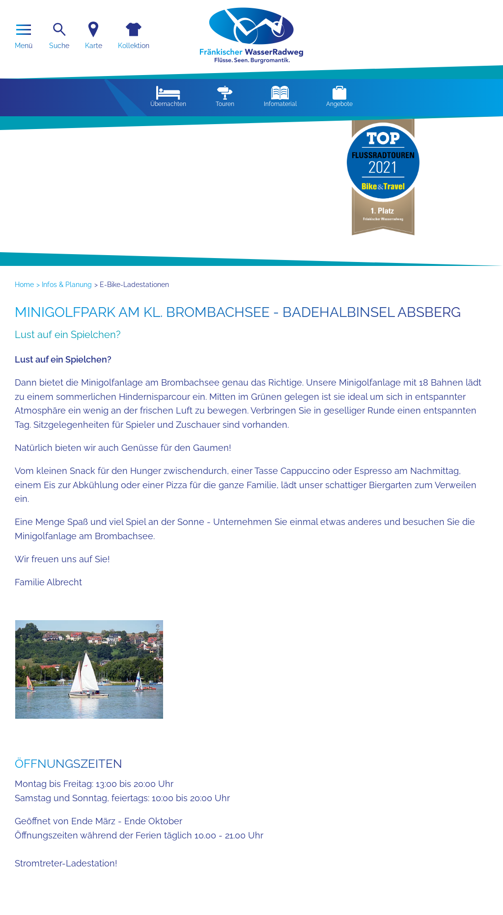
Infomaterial (280, 96)
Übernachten (168, 96)
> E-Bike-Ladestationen (131, 284)
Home (24, 284)
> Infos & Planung (64, 284)
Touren (225, 96)
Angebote (339, 96)
